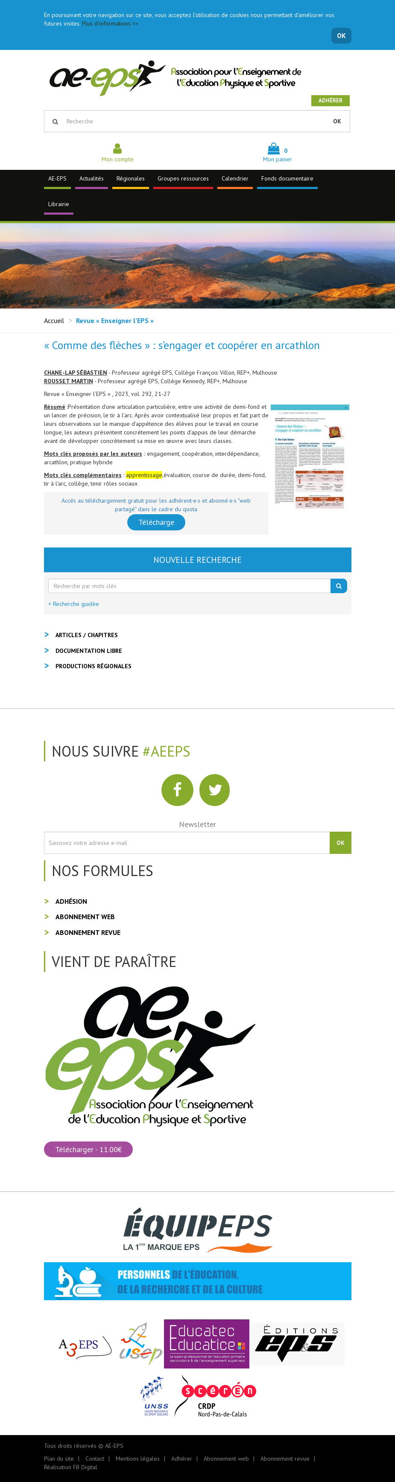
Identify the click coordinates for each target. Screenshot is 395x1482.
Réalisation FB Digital (70, 1467)
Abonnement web (85, 916)
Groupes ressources (183, 178)
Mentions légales (138, 1458)
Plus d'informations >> (110, 23)
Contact (94, 1458)
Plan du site (59, 1458)
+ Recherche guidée (73, 604)
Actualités (91, 178)
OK (341, 35)
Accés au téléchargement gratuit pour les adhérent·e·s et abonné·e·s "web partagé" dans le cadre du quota (156, 505)
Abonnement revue (88, 932)
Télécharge (156, 522)
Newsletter (197, 824)
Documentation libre (89, 651)
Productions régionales (94, 666)
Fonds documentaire (287, 178)
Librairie (58, 204)
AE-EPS (57, 178)
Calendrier (235, 178)
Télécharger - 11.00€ (88, 1149)
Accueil (54, 320)
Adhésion (71, 901)
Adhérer (330, 100)
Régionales (131, 178)
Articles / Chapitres (87, 635)
